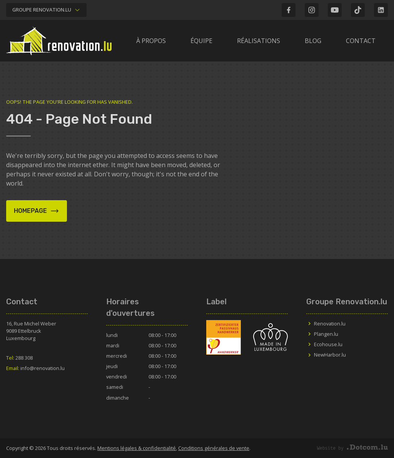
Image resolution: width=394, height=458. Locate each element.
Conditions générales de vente (213, 448)
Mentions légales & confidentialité (136, 448)
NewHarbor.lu (326, 354)
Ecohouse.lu (324, 344)
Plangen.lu (322, 333)
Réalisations (258, 41)
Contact (361, 41)
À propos (151, 41)
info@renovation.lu (35, 368)
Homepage (36, 211)
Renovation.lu (326, 323)
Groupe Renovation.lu (46, 9)
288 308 (19, 357)
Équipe (201, 41)
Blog (313, 41)
